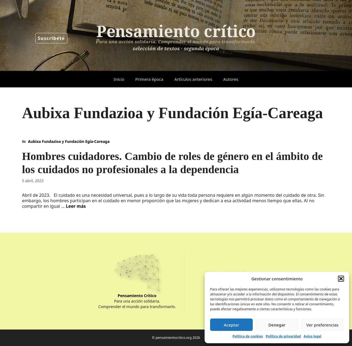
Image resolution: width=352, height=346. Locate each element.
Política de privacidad (283, 336)
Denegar (276, 325)
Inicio (119, 79)
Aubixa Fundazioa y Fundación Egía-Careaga (69, 141)
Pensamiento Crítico (137, 295)
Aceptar (231, 325)
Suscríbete (51, 38)
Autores (230, 79)
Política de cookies (247, 336)
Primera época (149, 79)
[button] (341, 278)
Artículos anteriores (193, 79)
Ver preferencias (322, 325)
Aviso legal (312, 336)
